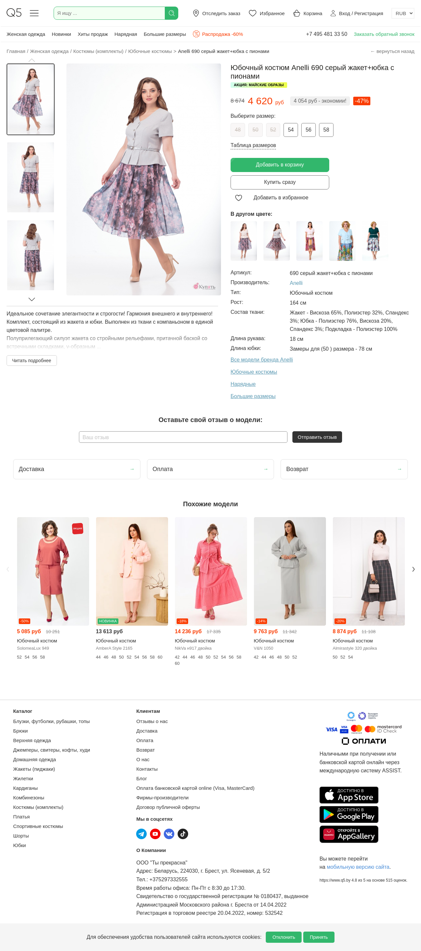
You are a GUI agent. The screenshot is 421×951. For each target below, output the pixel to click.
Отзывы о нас (152, 721)
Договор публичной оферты (168, 807)
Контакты (147, 769)
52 (273, 130)
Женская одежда (26, 34)
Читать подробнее (31, 360)
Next (413, 569)
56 (308, 130)
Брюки (20, 731)
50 (256, 130)
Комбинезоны (28, 797)
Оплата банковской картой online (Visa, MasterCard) (195, 788)
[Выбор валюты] (402, 13)
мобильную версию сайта (358, 867)
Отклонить (283, 937)
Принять (319, 937)
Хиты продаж (93, 34)
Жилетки (23, 778)
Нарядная (125, 34)
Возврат (145, 750)
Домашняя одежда (34, 759)
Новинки (61, 34)
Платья (21, 816)
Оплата (144, 740)
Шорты (21, 835)
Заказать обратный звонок (384, 34)
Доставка (146, 731)
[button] (32, 60)
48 (238, 130)
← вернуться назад (392, 51)
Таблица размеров (253, 145)
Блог (141, 778)
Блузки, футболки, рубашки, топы (51, 721)
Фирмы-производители (162, 797)
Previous (7, 569)
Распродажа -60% (217, 34)
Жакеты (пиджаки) (34, 769)
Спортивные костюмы (38, 826)
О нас (142, 759)
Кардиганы (25, 788)
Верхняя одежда (32, 740)
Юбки (19, 845)
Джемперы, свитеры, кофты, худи (51, 750)
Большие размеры (165, 34)
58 (326, 130)
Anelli (296, 283)
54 (291, 130)
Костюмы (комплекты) (38, 807)
